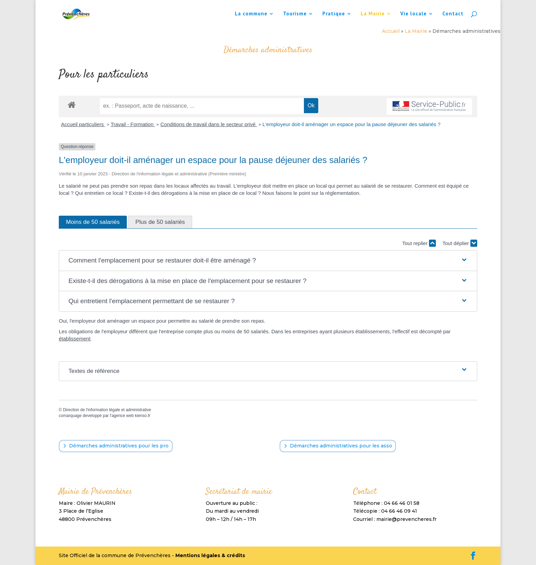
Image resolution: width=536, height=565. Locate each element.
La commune (251, 14)
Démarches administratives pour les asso (341, 446)
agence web (122, 415)
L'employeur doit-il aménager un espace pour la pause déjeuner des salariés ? (352, 124)
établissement (75, 338)
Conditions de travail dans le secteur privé (208, 124)
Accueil (391, 31)
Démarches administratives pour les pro (119, 446)
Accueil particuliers (83, 124)
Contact (453, 14)
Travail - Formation (133, 124)
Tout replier (419, 243)
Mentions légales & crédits (210, 555)
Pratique (333, 14)
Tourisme (295, 14)
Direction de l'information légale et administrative (107, 409)
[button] (268, 261)
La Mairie (373, 14)
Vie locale (413, 14)
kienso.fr (142, 415)
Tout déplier (459, 243)
